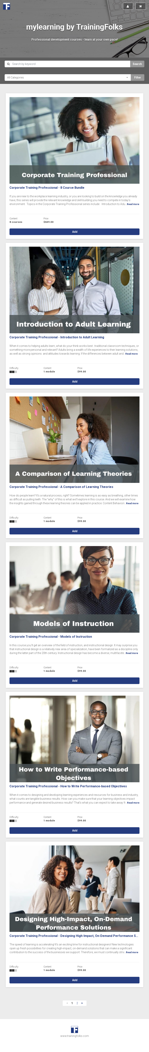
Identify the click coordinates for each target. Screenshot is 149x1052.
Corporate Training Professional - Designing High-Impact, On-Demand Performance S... (74, 936)
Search (137, 63)
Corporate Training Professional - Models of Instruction (51, 636)
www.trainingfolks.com (74, 1035)
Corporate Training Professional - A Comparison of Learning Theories (61, 487)
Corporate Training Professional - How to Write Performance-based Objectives (68, 786)
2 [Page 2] (77, 1003)
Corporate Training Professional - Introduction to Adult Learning (57, 337)
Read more (133, 204)
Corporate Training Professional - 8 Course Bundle (47, 188)
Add (74, 231)
